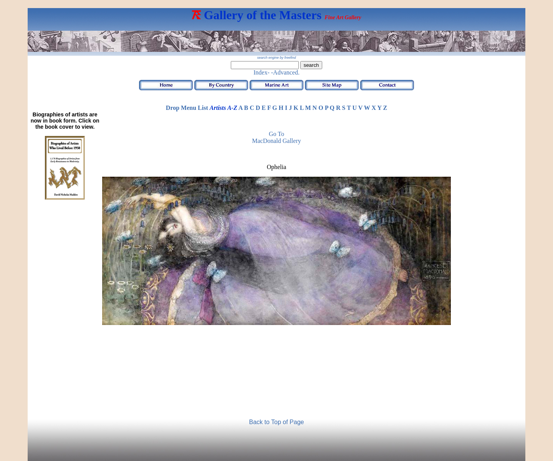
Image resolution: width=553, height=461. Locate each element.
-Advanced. (285, 72)
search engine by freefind (276, 58)
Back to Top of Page (276, 422)
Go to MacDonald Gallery (276, 137)
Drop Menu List (187, 107)
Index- (261, 72)
